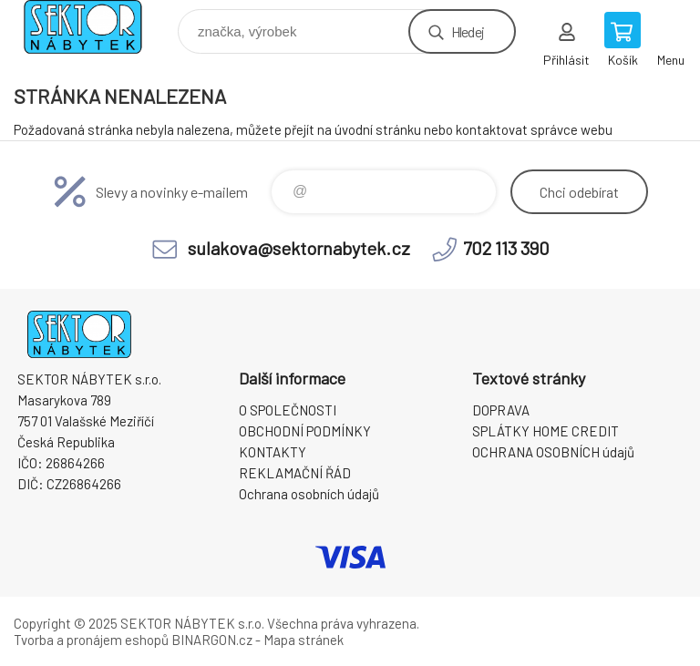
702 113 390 (506, 248)
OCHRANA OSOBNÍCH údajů (553, 452)
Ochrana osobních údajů (309, 494)
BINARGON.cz (211, 639)
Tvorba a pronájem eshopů (91, 639)
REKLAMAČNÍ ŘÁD (295, 473)
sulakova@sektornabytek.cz (299, 248)
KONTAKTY (272, 452)
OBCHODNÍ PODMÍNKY (305, 431)
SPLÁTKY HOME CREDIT (545, 431)
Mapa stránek (303, 639)
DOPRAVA (501, 410)
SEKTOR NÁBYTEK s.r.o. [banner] (94, 27)
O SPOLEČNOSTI (287, 410)
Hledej (467, 31)
